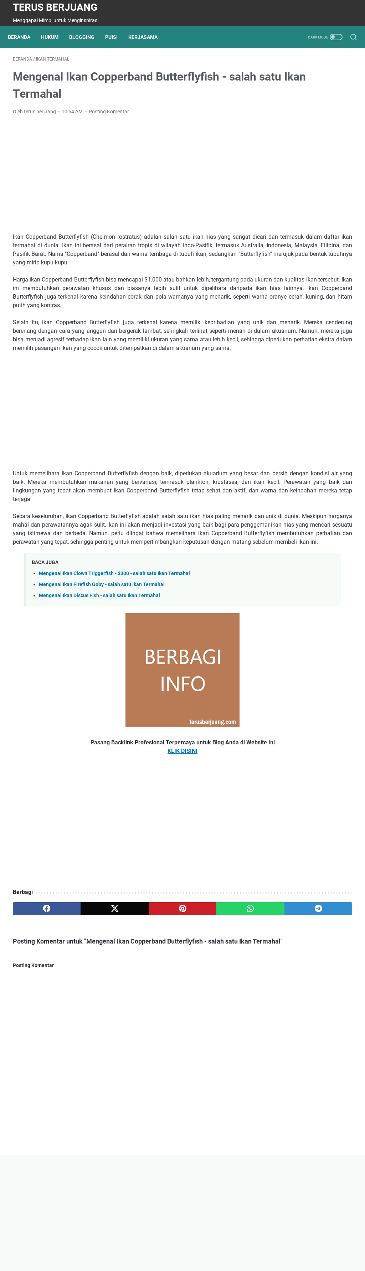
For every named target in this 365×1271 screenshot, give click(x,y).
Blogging (86, 37)
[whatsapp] (171, 973)
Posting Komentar (109, 116)
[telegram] (216, 973)
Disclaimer (172, 1245)
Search (236, 1245)
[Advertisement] (126, 179)
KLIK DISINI (126, 815)
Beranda (24, 37)
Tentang (99, 1245)
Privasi (122, 1245)
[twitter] (80, 973)
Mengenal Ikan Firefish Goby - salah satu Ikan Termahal (102, 649)
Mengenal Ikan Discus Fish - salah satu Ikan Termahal (99, 660)
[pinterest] (126, 973)
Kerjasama (148, 37)
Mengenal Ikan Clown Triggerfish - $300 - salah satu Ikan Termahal (114, 638)
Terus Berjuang (55, 7)
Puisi (116, 37)
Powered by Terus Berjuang (200, 1260)
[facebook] (35, 973)
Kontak (146, 1245)
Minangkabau (206, 1245)
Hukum (54, 37)
